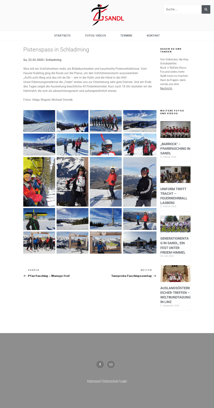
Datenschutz (111, 380)
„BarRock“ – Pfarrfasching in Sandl (175, 148)
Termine (126, 35)
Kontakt (153, 35)
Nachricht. (166, 88)
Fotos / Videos (95, 35)
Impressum (94, 380)
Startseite (62, 35)
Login (123, 380)
